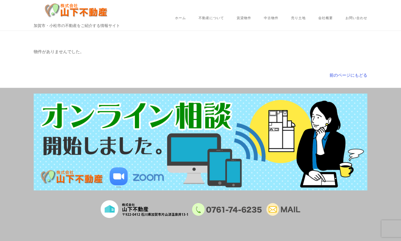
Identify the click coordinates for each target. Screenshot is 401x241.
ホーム (180, 18)
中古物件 (271, 18)
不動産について (211, 18)
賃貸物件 (244, 18)
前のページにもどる (348, 75)
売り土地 (298, 18)
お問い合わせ (356, 18)
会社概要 (325, 18)
